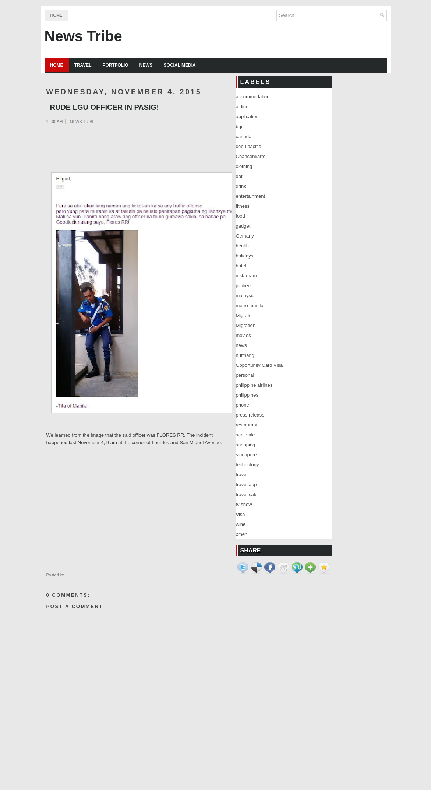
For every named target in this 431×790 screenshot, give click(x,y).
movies (243, 335)
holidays (245, 256)
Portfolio (115, 65)
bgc (240, 126)
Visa (240, 514)
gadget (243, 226)
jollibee (243, 285)
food (240, 216)
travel (242, 474)
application (247, 116)
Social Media (180, 65)
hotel (241, 265)
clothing (244, 166)
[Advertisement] (83, 148)
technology (247, 464)
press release (250, 415)
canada (244, 136)
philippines (247, 395)
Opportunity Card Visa (259, 365)
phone (242, 405)
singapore (246, 454)
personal (245, 375)
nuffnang (245, 355)
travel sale (247, 494)
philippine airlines (254, 385)
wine (241, 524)
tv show (244, 504)
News (146, 65)
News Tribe (83, 36)
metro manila (250, 305)
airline (242, 106)
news (241, 345)
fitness (243, 206)
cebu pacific (248, 146)
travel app (246, 484)
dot (239, 176)
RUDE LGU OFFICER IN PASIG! (104, 107)
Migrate (244, 315)
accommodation (253, 96)
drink (241, 186)
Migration (245, 325)
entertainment (250, 196)
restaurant (247, 425)
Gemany (245, 236)
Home (56, 15)
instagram (246, 275)
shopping (245, 444)
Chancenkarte (251, 156)
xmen (242, 534)
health (242, 246)
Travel (83, 65)
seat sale (245, 435)
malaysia (245, 295)
